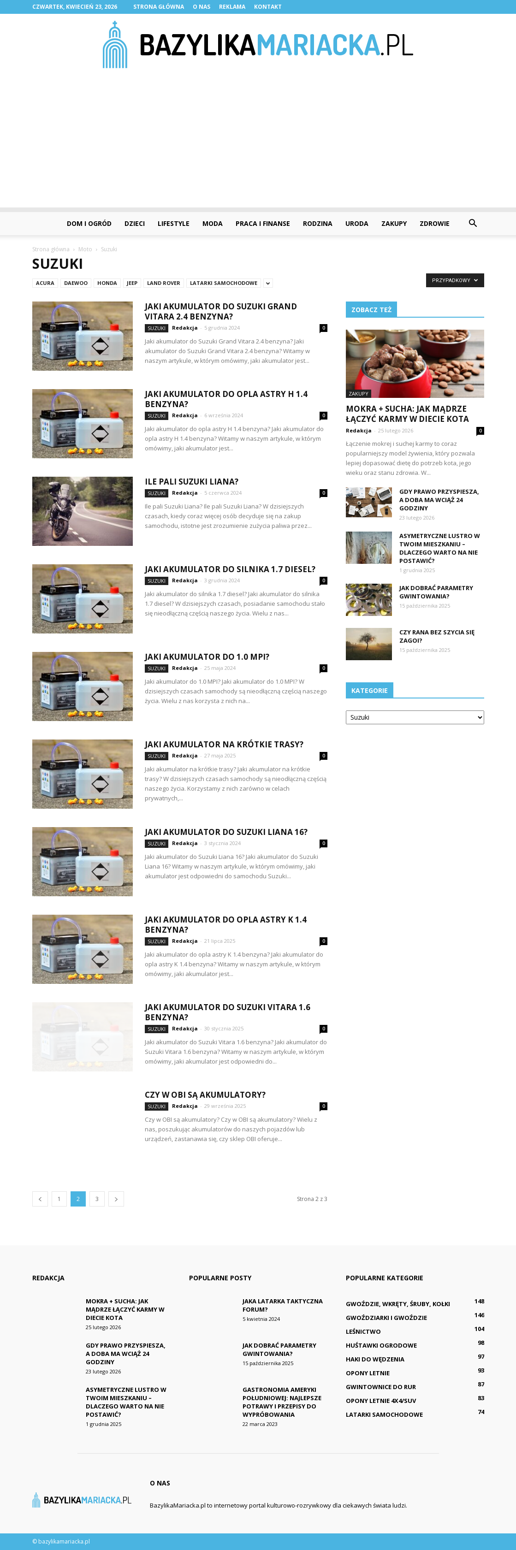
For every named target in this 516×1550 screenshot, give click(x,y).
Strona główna (158, 7)
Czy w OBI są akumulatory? (205, 1094)
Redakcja (185, 327)
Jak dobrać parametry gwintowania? (436, 592)
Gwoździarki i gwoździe (386, 1317)
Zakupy (394, 223)
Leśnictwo (363, 1331)
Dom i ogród (89, 223)
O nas (201, 7)
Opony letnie (368, 1373)
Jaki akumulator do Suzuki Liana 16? (226, 832)
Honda (107, 282)
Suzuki (157, 328)
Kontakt (268, 7)
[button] (473, 224)
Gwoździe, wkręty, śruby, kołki (398, 1304)
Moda (212, 223)
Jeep (132, 282)
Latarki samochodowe (223, 282)
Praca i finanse (263, 223)
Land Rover (163, 282)
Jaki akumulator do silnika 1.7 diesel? (230, 569)
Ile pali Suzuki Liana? (191, 481)
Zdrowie (435, 223)
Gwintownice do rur (381, 1387)
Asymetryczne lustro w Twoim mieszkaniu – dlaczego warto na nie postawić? (439, 548)
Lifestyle (174, 223)
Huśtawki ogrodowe (381, 1345)
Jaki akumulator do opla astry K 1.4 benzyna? (226, 924)
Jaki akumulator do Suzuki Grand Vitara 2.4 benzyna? (221, 311)
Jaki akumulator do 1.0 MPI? (207, 656)
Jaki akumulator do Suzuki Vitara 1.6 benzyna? (227, 1012)
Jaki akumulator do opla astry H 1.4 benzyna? (226, 399)
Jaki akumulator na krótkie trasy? (224, 744)
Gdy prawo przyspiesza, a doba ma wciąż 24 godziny (439, 499)
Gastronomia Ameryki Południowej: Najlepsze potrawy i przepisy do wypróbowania (282, 1402)
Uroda (356, 223)
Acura (45, 282)
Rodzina (317, 223)
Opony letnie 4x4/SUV (381, 1400)
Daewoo (76, 282)
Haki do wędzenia (375, 1359)
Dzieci (135, 223)
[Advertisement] (258, 142)
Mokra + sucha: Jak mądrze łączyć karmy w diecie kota (407, 413)
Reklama (232, 7)
